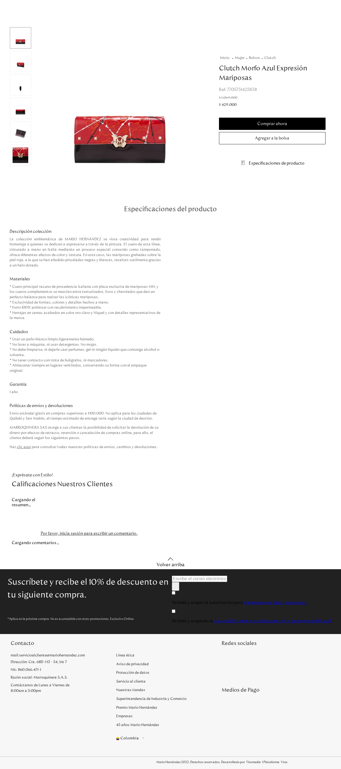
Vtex (284, 762)
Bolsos (254, 58)
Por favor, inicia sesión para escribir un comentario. (89, 533)
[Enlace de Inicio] (226, 58)
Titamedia (253, 762)
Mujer (240, 58)
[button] (120, 103)
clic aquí (24, 447)
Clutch (270, 58)
